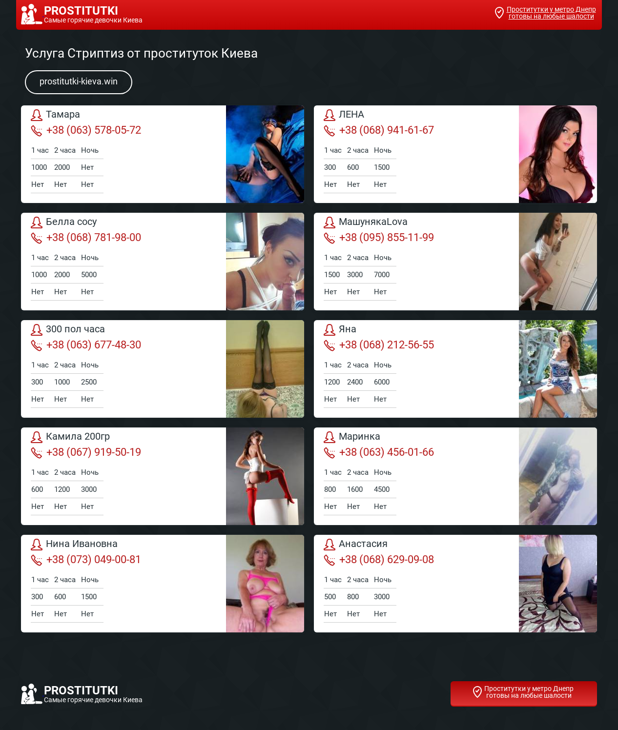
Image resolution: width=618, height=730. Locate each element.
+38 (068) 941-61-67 (379, 130)
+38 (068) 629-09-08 (379, 559)
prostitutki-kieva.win (78, 81)
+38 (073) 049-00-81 (86, 559)
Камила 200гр (70, 437)
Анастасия (356, 544)
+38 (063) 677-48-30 (86, 345)
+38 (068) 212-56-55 (379, 345)
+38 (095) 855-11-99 (379, 237)
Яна (340, 330)
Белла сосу (64, 222)
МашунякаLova (366, 222)
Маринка (352, 437)
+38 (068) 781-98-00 (86, 237)
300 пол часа (68, 330)
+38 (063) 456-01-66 (379, 452)
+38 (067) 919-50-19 (86, 452)
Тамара (55, 115)
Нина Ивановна (74, 544)
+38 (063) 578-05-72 (86, 130)
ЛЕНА (344, 115)
